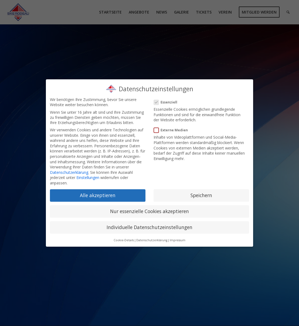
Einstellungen (87, 177)
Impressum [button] (177, 240)
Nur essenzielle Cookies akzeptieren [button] (149, 211)
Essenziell (168, 102)
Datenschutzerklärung (69, 172)
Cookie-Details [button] (124, 240)
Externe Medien (173, 130)
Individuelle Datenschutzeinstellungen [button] (149, 227)
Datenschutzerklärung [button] (151, 240)
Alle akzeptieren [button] (97, 195)
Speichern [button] (201, 195)
